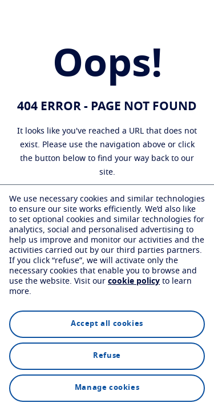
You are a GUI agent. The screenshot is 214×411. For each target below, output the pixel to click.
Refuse (107, 356)
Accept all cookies (107, 324)
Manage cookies (107, 388)
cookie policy (134, 281)
